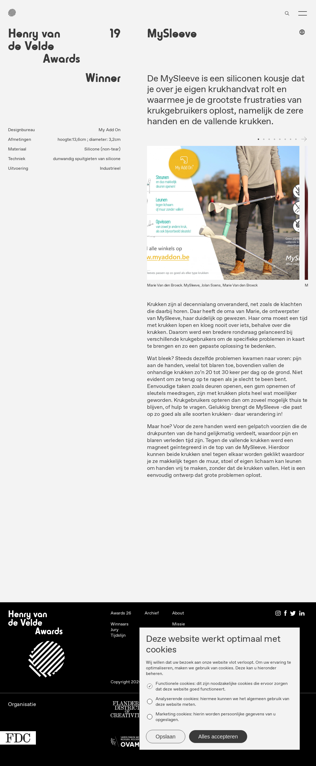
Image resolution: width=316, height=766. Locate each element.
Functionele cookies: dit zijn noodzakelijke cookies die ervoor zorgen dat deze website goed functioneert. (222, 686)
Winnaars (120, 624)
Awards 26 (121, 613)
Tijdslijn (118, 635)
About (178, 613)
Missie (178, 624)
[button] (302, 13)
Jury (115, 630)
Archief (152, 613)
